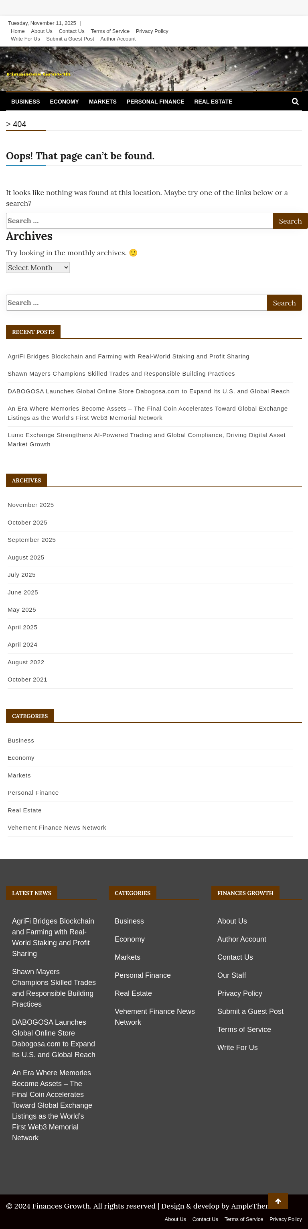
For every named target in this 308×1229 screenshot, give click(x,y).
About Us (41, 31)
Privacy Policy (152, 31)
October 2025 (27, 522)
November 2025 (30, 504)
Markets (103, 101)
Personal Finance (155, 101)
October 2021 (27, 679)
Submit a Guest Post (70, 39)
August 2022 (25, 662)
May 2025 (21, 609)
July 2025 (21, 574)
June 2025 (22, 592)
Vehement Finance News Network (56, 827)
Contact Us (71, 31)
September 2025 (31, 539)
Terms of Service (110, 31)
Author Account (118, 39)
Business (25, 101)
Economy (64, 101)
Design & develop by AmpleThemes (220, 1206)
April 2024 (22, 644)
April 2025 (22, 627)
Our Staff (231, 975)
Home (18, 31)
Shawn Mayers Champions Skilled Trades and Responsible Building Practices (121, 373)
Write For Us (25, 39)
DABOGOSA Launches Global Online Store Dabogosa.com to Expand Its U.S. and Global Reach (148, 391)
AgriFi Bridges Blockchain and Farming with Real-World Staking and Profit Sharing (128, 356)
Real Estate (213, 101)
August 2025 (25, 557)
